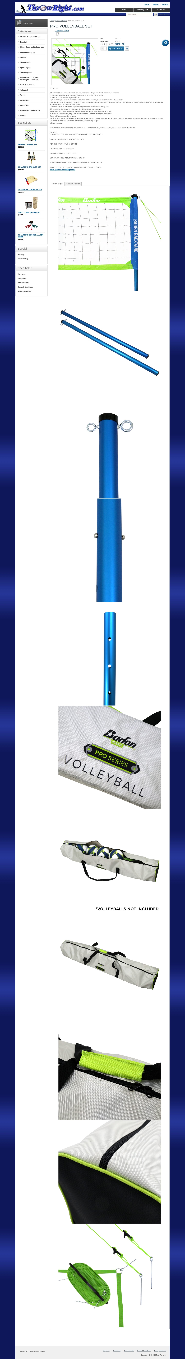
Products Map (23, 259)
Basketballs (24, 100)
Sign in (146, 4)
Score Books (25, 62)
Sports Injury (25, 68)
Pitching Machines (27, 52)
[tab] (57, 184)
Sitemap (21, 255)
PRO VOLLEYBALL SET (27, 144)
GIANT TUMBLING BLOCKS (29, 212)
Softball (23, 57)
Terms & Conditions (25, 287)
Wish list (165, 4)
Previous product (62, 31)
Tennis (22, 95)
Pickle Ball (24, 105)
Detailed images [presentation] (57, 184)
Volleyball (24, 90)
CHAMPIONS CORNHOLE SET (30, 190)
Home (52, 21)
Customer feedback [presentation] (73, 184)
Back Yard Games (61, 21)
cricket (23, 116)
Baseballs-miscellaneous (30, 110)
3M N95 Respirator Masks (30, 37)
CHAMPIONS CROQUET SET (29, 167)
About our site (23, 283)
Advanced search (164, 14)
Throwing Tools (26, 73)
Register (156, 4)
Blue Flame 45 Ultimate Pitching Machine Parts (29, 79)
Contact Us (160, 10)
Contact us (22, 278)
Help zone (21, 274)
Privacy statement (24, 291)
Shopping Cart (142, 10)
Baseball (23, 42)
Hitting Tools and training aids (32, 47)
